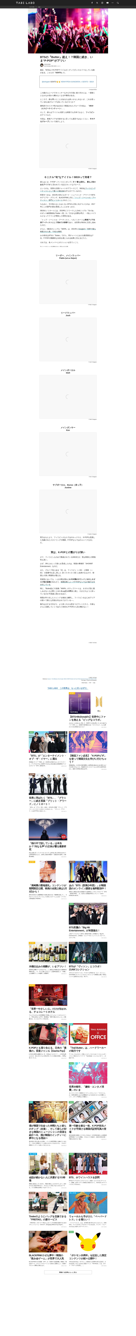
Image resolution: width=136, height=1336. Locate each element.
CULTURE (72, 732)
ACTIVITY (72, 693)
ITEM (71, 1024)
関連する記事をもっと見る (68, 1272)
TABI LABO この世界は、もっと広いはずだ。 (68, 688)
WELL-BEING (33, 1154)
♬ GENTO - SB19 (87, 82)
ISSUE (31, 732)
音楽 (94, 682)
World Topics (84, 682)
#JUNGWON (75, 82)
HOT (90, 682)
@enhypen (46, 82)
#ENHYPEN (65, 82)
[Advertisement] (68, 1309)
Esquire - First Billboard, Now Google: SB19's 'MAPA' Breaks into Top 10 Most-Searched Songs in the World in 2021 (72, 678)
